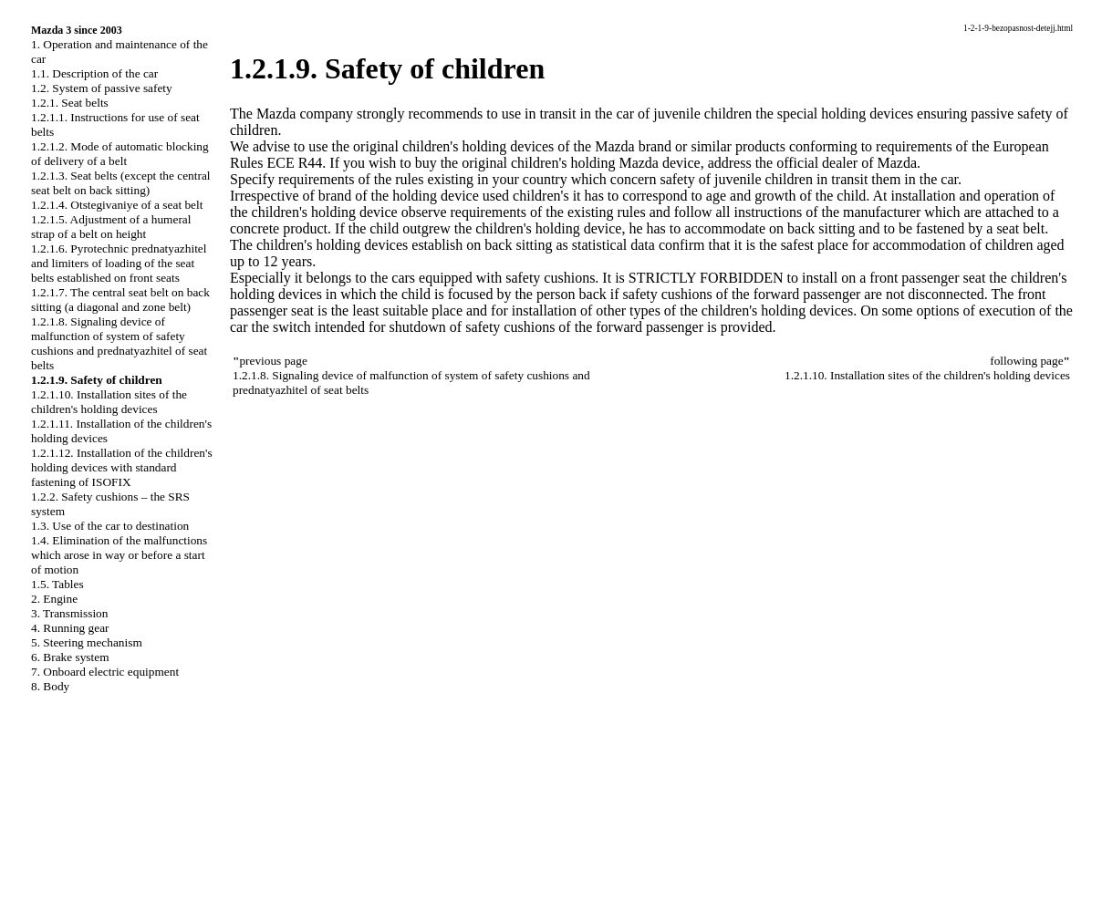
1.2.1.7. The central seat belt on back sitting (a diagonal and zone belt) (120, 299)
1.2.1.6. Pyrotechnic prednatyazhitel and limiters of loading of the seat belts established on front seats (118, 263)
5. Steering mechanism (86, 642)
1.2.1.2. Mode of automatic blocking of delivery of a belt (120, 154)
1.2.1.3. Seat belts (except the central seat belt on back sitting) (121, 183)
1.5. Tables (57, 584)
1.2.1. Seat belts (70, 102)
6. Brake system (70, 657)
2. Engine (54, 598)
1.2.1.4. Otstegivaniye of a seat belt (117, 205)
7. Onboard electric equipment (105, 671)
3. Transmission (69, 613)
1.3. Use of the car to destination (110, 526)
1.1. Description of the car (94, 73)
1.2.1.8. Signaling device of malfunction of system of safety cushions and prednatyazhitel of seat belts (119, 343)
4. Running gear (70, 628)
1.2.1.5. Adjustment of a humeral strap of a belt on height (111, 226)
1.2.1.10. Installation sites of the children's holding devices (109, 402)
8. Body (50, 686)
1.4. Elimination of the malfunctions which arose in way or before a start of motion (119, 554)
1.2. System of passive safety (101, 88)
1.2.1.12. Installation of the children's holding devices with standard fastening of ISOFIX (122, 467)
